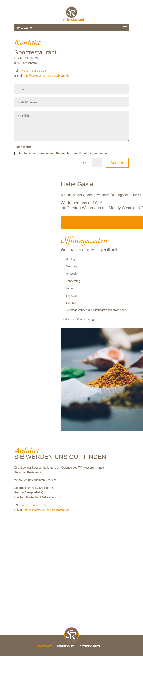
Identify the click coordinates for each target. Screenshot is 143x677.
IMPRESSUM (65, 646)
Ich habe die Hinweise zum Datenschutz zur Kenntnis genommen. (61, 153)
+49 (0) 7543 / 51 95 (33, 70)
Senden (117, 163)
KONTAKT (45, 646)
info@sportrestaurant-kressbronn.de (46, 75)
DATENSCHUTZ (90, 646)
